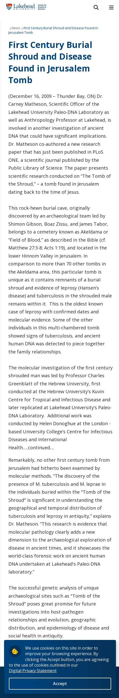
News (16, 28)
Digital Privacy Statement (33, 670)
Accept (60, 683)
